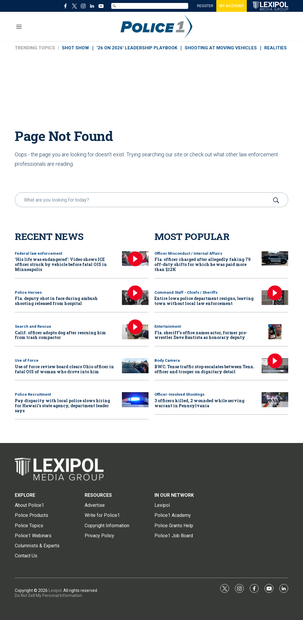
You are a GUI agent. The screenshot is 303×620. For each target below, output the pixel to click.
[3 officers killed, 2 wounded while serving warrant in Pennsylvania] (275, 399)
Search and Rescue (33, 326)
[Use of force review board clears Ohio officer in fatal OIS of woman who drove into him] (135, 365)
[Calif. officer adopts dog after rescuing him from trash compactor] (135, 331)
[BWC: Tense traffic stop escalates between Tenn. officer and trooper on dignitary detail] (275, 365)
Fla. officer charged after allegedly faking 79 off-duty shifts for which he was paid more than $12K (202, 264)
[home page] (270, 6)
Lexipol (55, 590)
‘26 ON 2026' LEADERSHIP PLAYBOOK (136, 48)
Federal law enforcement (38, 253)
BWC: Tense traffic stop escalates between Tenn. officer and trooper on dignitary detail (204, 369)
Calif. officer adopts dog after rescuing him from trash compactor (60, 335)
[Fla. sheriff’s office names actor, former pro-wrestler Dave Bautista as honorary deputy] (275, 331)
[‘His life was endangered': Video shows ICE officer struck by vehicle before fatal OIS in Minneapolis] (135, 258)
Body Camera (167, 360)
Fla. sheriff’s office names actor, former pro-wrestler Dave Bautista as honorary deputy (200, 335)
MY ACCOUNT (231, 6)
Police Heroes (28, 292)
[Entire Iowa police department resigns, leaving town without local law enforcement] (275, 297)
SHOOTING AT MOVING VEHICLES (221, 48)
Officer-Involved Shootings (179, 394)
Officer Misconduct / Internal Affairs (188, 253)
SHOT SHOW (75, 48)
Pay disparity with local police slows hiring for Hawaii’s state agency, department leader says (62, 405)
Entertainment (167, 326)
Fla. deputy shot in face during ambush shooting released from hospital (56, 301)
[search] (143, 199)
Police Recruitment (33, 394)
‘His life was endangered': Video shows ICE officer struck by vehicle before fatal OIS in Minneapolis (61, 264)
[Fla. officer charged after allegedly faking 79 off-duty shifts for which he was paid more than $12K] (275, 258)
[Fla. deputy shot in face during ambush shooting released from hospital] (135, 297)
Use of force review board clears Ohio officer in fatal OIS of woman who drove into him (64, 369)
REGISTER (205, 6)
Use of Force (26, 360)
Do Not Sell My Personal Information (48, 595)
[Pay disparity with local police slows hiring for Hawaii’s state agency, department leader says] (135, 399)
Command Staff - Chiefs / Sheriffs (185, 292)
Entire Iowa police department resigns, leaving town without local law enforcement (204, 301)
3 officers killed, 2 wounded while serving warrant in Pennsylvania (199, 403)
